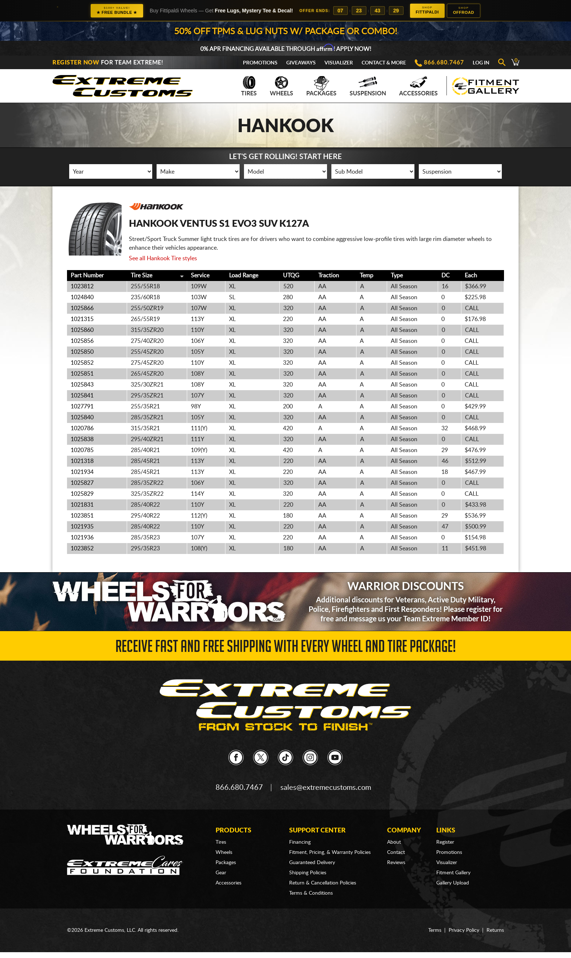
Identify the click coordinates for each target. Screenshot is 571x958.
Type (397, 275)
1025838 (82, 439)
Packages (321, 86)
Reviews (396, 862)
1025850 (82, 352)
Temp (366, 275)
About (394, 842)
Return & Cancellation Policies (322, 883)
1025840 (82, 417)
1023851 (82, 516)
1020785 (82, 450)
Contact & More (384, 63)
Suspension (368, 86)
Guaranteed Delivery (312, 862)
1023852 (82, 548)
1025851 (82, 374)
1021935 (82, 527)
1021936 (82, 538)
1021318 (82, 461)
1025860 (82, 330)
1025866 (82, 308)
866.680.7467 (444, 63)
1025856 (82, 341)
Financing (300, 842)
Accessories (418, 86)
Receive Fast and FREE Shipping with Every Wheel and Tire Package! (285, 648)
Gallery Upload (452, 883)
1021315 (82, 319)
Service (200, 275)
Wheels (281, 86)
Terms (434, 930)
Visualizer (338, 63)
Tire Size (141, 275)
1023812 (82, 286)
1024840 (82, 297)
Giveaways (301, 63)
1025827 (82, 483)
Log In (481, 63)
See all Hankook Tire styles (163, 258)
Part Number (87, 275)
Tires (249, 86)
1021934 (82, 472)
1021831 (82, 505)
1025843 (82, 385)
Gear (221, 872)
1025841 (82, 396)
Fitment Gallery (453, 872)
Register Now (75, 63)
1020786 (82, 428)
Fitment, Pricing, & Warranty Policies (330, 852)
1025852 (82, 363)
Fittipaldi (427, 10)
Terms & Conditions (311, 893)
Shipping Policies (307, 872)
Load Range (243, 275)
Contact (396, 852)
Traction (328, 275)
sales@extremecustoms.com (325, 787)
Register (445, 842)
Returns (495, 930)
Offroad (463, 10)
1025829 (82, 494)
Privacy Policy (464, 930)
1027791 (82, 406)
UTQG (291, 275)
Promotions (260, 63)
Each (471, 275)
